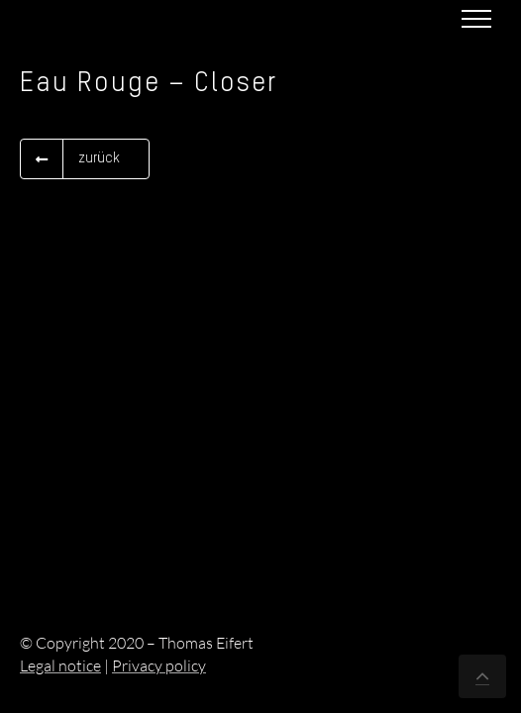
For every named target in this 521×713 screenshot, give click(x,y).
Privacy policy (159, 665)
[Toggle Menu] (476, 19)
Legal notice (60, 665)
